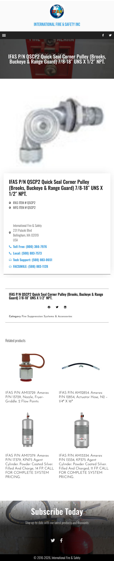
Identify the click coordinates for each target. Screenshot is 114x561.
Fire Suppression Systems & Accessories (47, 316)
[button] (4, 35)
